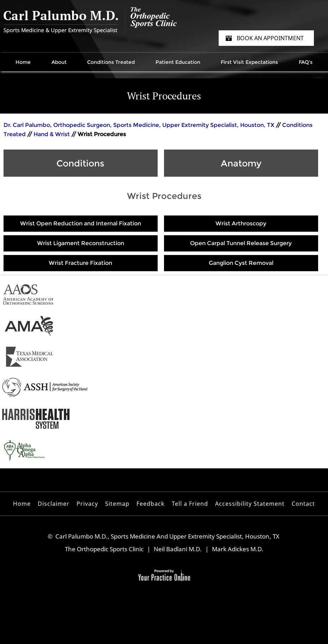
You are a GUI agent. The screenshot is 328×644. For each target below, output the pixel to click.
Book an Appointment (270, 38)
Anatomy (241, 163)
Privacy (87, 504)
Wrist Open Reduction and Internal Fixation (80, 223)
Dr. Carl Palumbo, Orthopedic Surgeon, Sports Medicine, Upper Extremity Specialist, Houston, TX (140, 125)
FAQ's (305, 62)
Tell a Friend (190, 504)
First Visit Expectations (249, 62)
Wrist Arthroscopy (240, 223)
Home (23, 62)
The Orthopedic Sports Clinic (104, 549)
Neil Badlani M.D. (178, 549)
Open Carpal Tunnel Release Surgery (241, 243)
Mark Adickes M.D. (237, 549)
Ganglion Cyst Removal (241, 263)
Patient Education (178, 62)
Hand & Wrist (52, 134)
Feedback (150, 504)
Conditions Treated (111, 62)
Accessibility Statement (250, 504)
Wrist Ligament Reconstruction (80, 243)
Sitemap (117, 504)
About (59, 62)
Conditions (80, 163)
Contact (303, 504)
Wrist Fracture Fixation (80, 263)
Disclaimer (53, 504)
